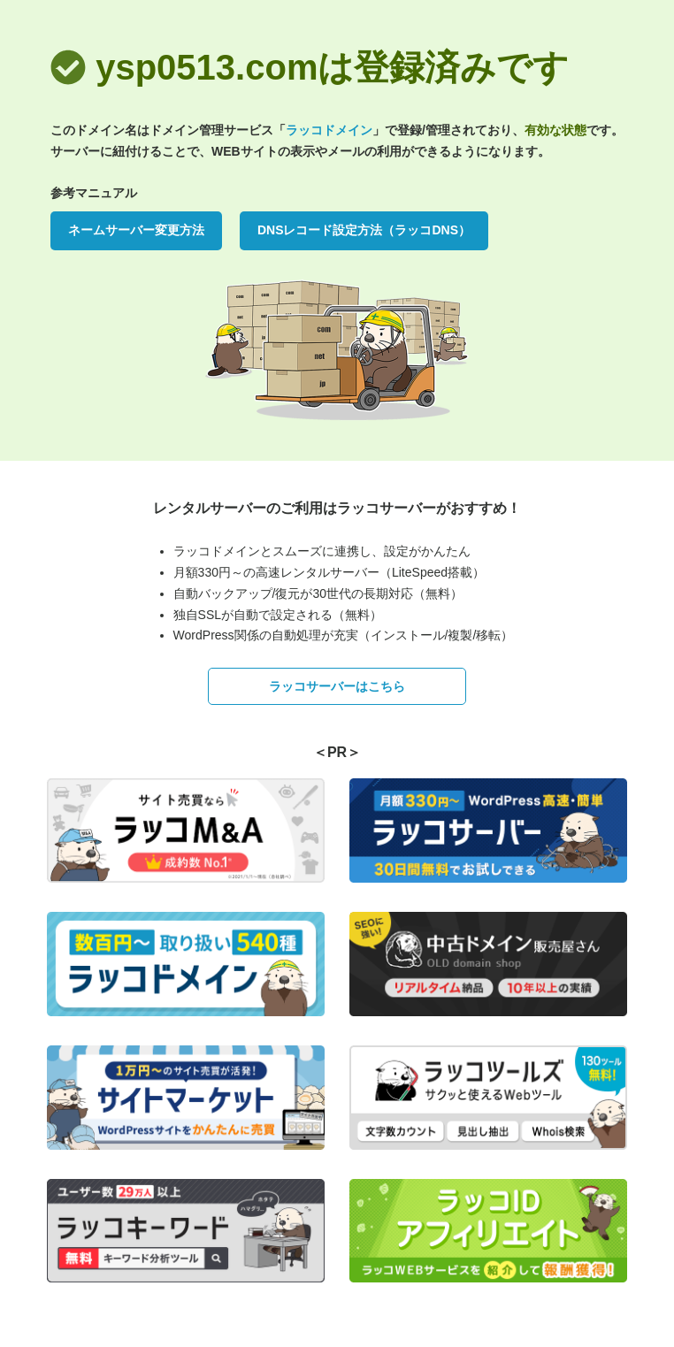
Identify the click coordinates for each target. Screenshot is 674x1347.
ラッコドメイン (329, 130)
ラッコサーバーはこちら (337, 686)
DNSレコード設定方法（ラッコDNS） (364, 230)
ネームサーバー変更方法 (136, 230)
